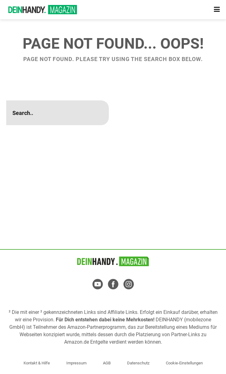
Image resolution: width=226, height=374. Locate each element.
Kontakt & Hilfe (37, 363)
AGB (107, 363)
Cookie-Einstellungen (184, 363)
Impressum (76, 363)
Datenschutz (138, 363)
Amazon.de (76, 342)
